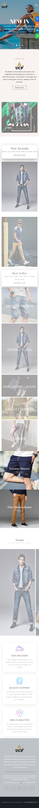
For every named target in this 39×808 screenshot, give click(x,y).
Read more (19, 88)
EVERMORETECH (30, 802)
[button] (16, 45)
